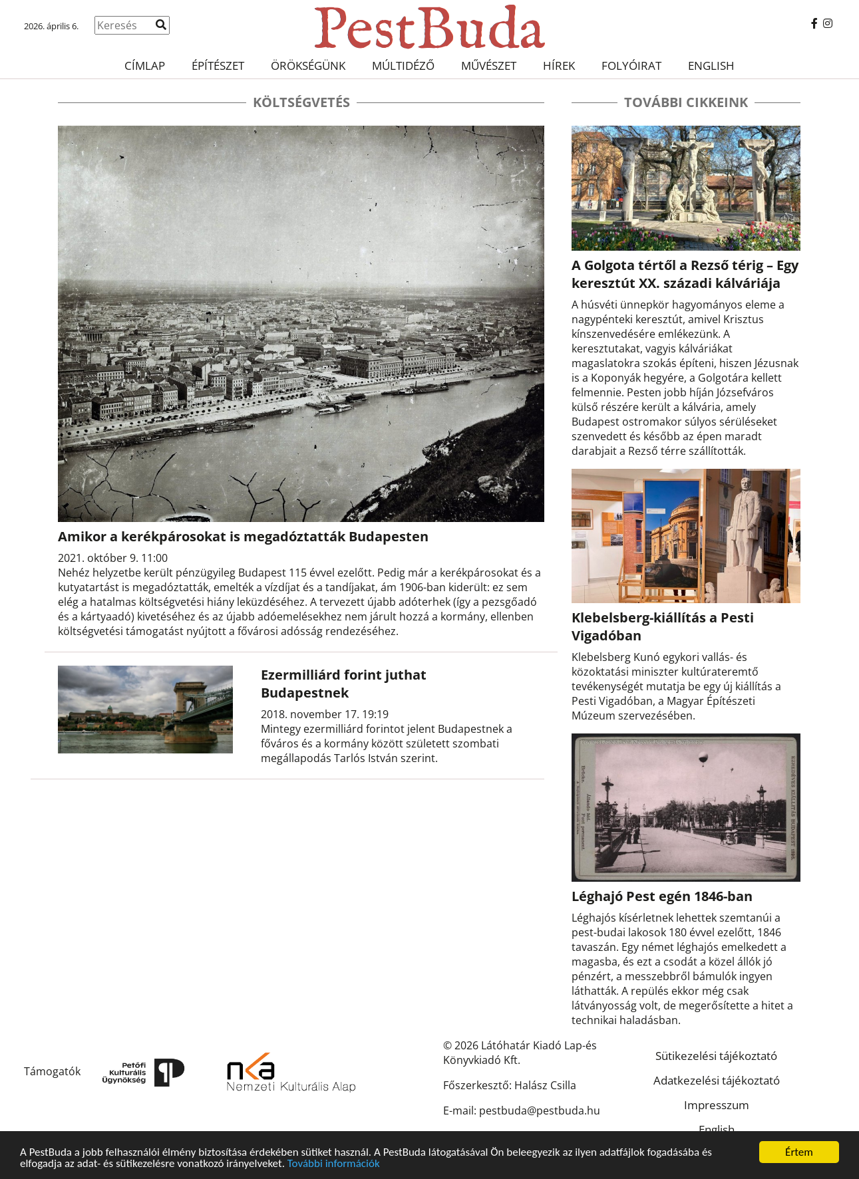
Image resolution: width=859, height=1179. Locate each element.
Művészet (488, 65)
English (711, 65)
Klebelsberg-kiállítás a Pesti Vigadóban (663, 626)
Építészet (218, 65)
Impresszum (716, 1105)
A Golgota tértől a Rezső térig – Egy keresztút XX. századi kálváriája (685, 274)
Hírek (559, 65)
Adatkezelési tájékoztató (716, 1080)
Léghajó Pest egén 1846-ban (662, 896)
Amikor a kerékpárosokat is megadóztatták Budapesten (243, 536)
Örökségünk (308, 65)
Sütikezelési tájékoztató (716, 1055)
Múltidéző (403, 65)
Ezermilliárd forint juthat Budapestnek (344, 684)
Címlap (144, 65)
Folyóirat (631, 65)
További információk (333, 1164)
